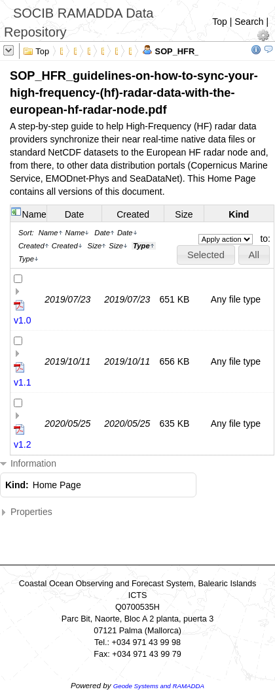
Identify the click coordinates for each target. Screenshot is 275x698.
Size (183, 214)
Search (248, 21)
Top (219, 21)
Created (133, 214)
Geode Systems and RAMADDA (158, 686)
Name (34, 214)
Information (28, 463)
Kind (239, 214)
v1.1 (22, 382)
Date (74, 214)
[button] (205, 255)
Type (28, 259)
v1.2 (22, 444)
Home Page (57, 485)
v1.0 (22, 320)
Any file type (236, 299)
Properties (26, 512)
